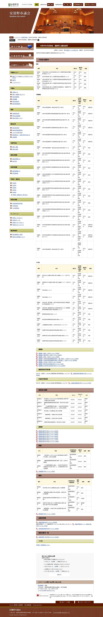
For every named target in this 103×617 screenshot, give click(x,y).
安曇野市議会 (24, 37)
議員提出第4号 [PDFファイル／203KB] (48, 431)
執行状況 (14, 161)
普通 (54, 561)
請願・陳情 (15, 147)
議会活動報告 (15, 96)
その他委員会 (15, 208)
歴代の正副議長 (16, 116)
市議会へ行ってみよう (18, 222)
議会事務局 (41, 585)
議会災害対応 (15, 101)
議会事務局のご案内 (17, 234)
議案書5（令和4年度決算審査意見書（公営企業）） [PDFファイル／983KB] (58, 360)
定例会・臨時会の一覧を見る (20, 194)
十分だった (47, 561)
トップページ (17, 37)
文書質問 (14, 137)
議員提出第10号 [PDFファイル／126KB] (49, 441)
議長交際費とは (16, 159)
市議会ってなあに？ (17, 218)
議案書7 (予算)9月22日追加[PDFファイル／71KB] (51, 364)
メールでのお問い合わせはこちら (46, 590)
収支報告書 (15, 173)
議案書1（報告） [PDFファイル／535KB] (49, 353)
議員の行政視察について (18, 237)
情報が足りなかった (62, 561)
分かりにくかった (65, 566)
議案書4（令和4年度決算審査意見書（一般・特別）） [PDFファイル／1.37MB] (59, 358)
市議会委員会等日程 (17, 203)
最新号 (14, 80)
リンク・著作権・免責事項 (16, 605)
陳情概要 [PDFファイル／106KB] (47, 514)
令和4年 (14, 192)
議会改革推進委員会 (17, 130)
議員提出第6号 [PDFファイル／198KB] (48, 434)
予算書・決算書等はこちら (43, 545)
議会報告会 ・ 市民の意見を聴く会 (21, 135)
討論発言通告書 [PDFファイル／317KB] (81, 383)
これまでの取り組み (17, 132)
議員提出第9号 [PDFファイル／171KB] (48, 439)
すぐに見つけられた (49, 571)
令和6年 (14, 187)
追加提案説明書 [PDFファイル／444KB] (49, 528)
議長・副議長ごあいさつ (18, 94)
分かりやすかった (49, 566)
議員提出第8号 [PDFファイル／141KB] (48, 438)
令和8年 (14, 183)
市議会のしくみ (16, 220)
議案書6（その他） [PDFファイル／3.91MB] (50, 362)
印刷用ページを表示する (72, 50)
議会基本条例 (15, 128)
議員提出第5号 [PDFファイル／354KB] (48, 432)
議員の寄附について (17, 118)
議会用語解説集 (16, 103)
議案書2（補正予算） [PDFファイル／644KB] (50, 355)
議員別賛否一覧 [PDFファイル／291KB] (49, 537)
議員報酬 (14, 99)
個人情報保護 (27, 605)
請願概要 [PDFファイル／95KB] (47, 471)
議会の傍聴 (15, 149)
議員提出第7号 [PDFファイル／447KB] (48, 436)
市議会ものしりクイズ (18, 224)
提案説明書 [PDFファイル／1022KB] (48, 522)
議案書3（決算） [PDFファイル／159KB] (49, 357)
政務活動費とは (16, 171)
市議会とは (15, 92)
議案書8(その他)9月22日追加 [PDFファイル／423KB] (52, 365)
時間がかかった (65, 571)
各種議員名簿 (15, 113)
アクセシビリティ (37, 605)
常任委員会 (15, 206)
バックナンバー (16, 82)
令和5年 (14, 190)
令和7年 (14, 185)
